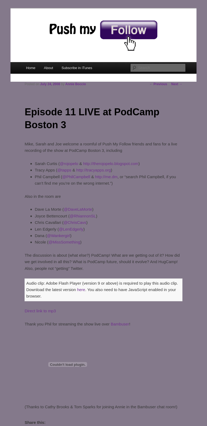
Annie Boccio (75, 84)
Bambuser (120, 324)
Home (31, 68)
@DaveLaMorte (78, 209)
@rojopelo (69, 163)
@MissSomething (64, 242)
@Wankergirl (58, 235)
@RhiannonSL (83, 216)
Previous (158, 84)
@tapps (64, 170)
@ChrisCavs (75, 222)
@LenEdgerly (71, 229)
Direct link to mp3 (40, 311)
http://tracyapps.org (93, 170)
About (48, 68)
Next (176, 84)
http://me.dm (106, 176)
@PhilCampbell (76, 176)
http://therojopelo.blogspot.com (110, 163)
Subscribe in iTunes (76, 68)
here (81, 289)
